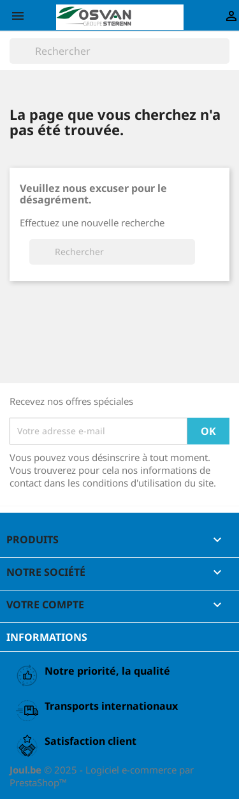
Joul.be (27, 769)
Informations (46, 637)
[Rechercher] (119, 51)
